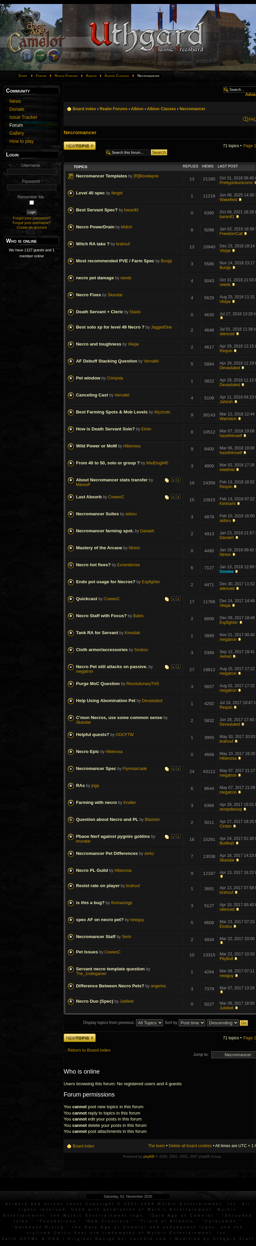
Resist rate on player (98, 885)
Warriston (228, 418)
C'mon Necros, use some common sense (119, 717)
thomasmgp (121, 902)
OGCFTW (125, 734)
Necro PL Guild (92, 870)
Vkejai (225, 250)
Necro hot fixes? (93, 564)
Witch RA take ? (93, 243)
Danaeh (147, 531)
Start (23, 76)
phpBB (148, 1156)
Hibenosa (131, 446)
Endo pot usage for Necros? (105, 581)
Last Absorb (89, 496)
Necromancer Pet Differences (107, 853)
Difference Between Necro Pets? (110, 985)
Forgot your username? (32, 223)
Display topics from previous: (123, 1022)
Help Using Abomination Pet (105, 700)
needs (125, 278)
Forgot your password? (32, 218)
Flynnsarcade (135, 768)
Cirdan (226, 826)
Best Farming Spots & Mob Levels (112, 411)
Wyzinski (162, 412)
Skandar (115, 295)
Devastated (230, 368)
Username (31, 165)
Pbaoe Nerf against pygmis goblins (113, 836)
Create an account (32, 227)
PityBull (226, 958)
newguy (137, 919)
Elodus (226, 926)
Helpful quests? (92, 734)
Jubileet (127, 1001)
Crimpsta (115, 378)
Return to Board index (89, 1050)
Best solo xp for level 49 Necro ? (110, 327)
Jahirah (226, 401)
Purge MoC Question (98, 683)
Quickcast (86, 598)
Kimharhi (228, 503)
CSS (54, 1239)
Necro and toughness (98, 344)
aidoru (131, 514)
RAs (80, 785)
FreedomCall (231, 233)
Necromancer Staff (95, 936)
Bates (138, 616)
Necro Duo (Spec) (94, 1001)
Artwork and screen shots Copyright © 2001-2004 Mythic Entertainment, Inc (121, 1204)
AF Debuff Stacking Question (106, 361)
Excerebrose (128, 565)
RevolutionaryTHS (142, 683)
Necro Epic (87, 751)
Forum (41, 76)
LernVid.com (148, 1239)
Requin (226, 351)
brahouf (123, 244)
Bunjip (166, 261)
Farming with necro (96, 802)
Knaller (129, 802)
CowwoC (116, 497)
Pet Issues (87, 951)
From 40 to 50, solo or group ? (108, 462)
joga (95, 785)
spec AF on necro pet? (100, 919)
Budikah (227, 843)
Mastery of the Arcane (99, 547)
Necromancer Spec (96, 768)
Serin (126, 936)
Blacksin (152, 819)
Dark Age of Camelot (182, 1215)
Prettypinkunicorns (236, 182)
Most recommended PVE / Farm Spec (115, 260)
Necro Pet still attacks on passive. (111, 666)
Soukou (141, 649)
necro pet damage (95, 277)
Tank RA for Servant (97, 632)
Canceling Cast (92, 394)
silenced (227, 334)
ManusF (83, 484)
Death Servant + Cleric (99, 311)
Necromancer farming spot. (105, 530)
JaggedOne (161, 327)
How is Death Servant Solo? (105, 428)
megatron (228, 639)
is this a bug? (90, 902)
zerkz (149, 853)
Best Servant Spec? (97, 209)
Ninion (134, 548)
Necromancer (192, 109)
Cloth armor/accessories (102, 649)
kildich (126, 227)
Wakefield (228, 199)
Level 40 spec (90, 192)
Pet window (88, 377)
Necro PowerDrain (95, 226)
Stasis (135, 312)
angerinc (158, 986)
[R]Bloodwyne (146, 176)
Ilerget (117, 193)
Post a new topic (80, 145)
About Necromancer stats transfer (112, 479)
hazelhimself (231, 435)
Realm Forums (66, 76)
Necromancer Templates (101, 175)
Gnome (227, 571)
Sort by (185, 1022)
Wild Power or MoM (96, 445)
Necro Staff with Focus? (101, 615)
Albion (91, 76)
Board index (84, 109)
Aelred (225, 656)
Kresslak (132, 632)
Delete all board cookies (190, 1145)
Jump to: (201, 1054)
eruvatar (83, 841)
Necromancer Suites (97, 513)
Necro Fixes (88, 294)
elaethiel (227, 469)
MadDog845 (157, 463)
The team (156, 1145)
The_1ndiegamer (91, 973)
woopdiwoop (231, 809)
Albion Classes (117, 76)
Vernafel (151, 361)
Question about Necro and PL (107, 819)
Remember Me (31, 197)
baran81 (131, 210)
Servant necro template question (110, 968)
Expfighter (151, 582)
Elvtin (146, 429)
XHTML (29, 1239)
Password (31, 181)
